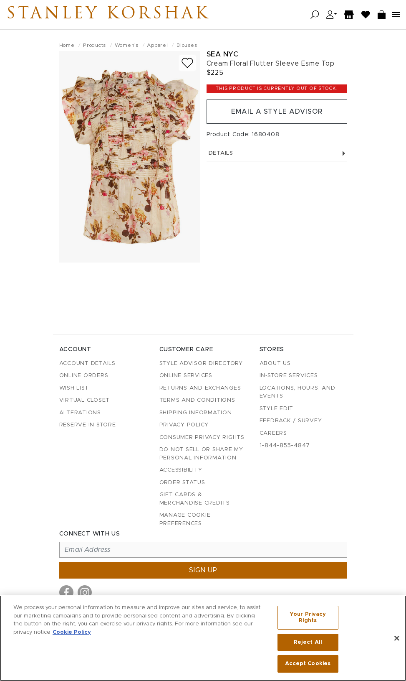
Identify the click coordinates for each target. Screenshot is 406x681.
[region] (203, 638)
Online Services (185, 375)
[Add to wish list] (187, 63)
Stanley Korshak (108, 15)
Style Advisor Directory (201, 363)
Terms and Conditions (197, 400)
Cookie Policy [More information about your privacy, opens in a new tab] (72, 632)
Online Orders (83, 375)
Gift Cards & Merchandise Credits (194, 499)
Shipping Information (195, 413)
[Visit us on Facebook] (66, 592)
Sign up (203, 570)
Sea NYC (223, 54)
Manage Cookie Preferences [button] (185, 519)
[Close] (397, 638)
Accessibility (180, 470)
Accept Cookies (307, 663)
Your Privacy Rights (308, 618)
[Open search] (314, 14)
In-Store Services (289, 375)
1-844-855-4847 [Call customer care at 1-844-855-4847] (285, 446)
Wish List (74, 388)
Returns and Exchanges (200, 388)
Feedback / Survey (291, 420)
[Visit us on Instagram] (85, 592)
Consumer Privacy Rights (202, 437)
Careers (273, 433)
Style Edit (277, 408)
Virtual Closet (84, 400)
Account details (87, 363)
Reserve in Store (87, 425)
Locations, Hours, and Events (297, 392)
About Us (275, 363)
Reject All (308, 642)
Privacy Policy (184, 425)
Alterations (80, 413)
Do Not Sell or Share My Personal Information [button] (201, 454)
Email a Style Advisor (277, 111)
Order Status (182, 482)
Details (277, 153)
